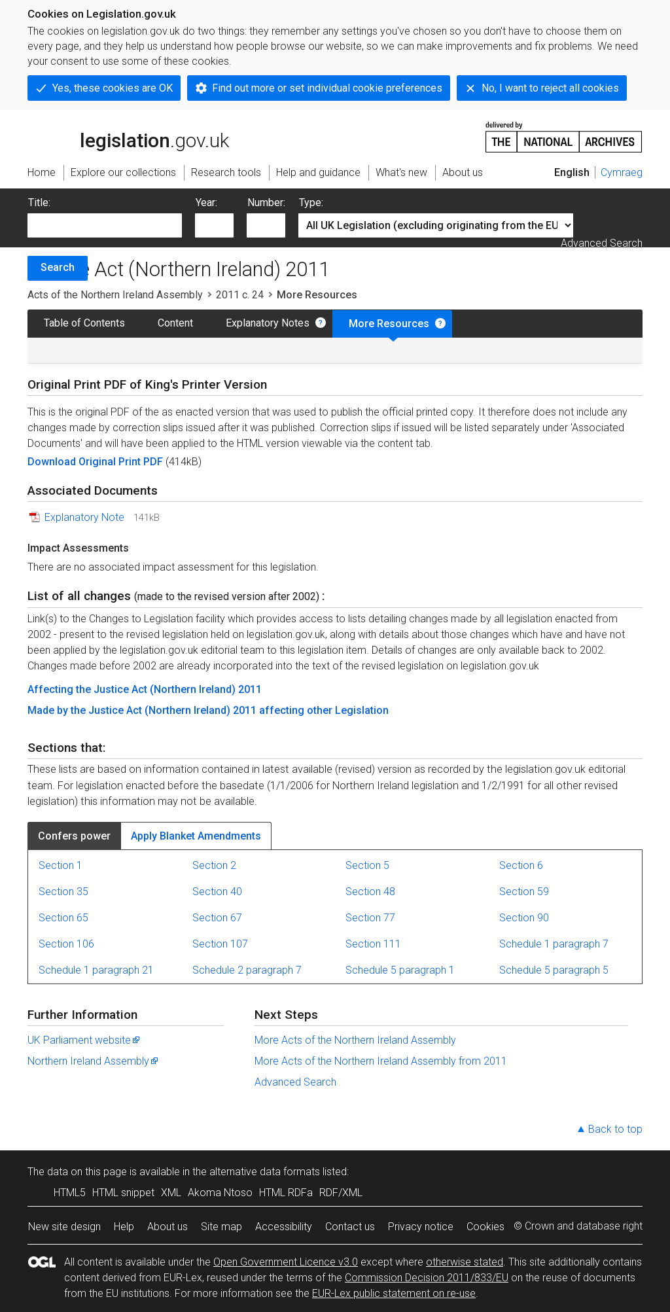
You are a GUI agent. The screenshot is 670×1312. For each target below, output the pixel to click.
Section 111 (373, 944)
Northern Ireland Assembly (93, 1061)
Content (175, 323)
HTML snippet (123, 1192)
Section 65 (63, 918)
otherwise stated (464, 1262)
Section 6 (521, 865)
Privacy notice (420, 1226)
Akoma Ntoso (220, 1192)
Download (53, 461)
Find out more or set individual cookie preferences (327, 88)
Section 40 (217, 891)
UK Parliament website (84, 1040)
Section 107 (220, 944)
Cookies (485, 1226)
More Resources (389, 323)
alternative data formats (264, 1171)
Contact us (350, 1226)
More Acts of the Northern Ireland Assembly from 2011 (381, 1061)
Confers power (74, 836)
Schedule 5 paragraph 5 (553, 970)
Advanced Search (602, 243)
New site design (64, 1226)
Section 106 (66, 944)
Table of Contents (84, 323)
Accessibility (283, 1226)
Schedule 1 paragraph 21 (96, 970)
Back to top (615, 1129)
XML (171, 1192)
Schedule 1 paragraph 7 (553, 944)
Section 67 (217, 918)
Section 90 (524, 918)
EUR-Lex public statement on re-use (394, 1293)
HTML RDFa (286, 1192)
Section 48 (370, 891)
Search (58, 267)
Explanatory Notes (267, 323)
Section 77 (370, 918)
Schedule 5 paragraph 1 (400, 970)
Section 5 (367, 865)
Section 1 (60, 865)
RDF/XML (340, 1192)
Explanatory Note (84, 517)
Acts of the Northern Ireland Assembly (115, 295)
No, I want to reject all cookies (550, 88)
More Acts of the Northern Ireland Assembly (355, 1040)
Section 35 (63, 891)
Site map (221, 1226)
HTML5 (70, 1192)
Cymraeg (622, 172)
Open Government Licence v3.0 (285, 1262)
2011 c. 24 (240, 295)
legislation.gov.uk (128, 136)
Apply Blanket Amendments (196, 836)
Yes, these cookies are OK (112, 88)
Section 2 (214, 865)
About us (167, 1226)
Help (124, 1226)
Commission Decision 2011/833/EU (426, 1277)
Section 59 (524, 891)
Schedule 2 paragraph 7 (247, 970)
